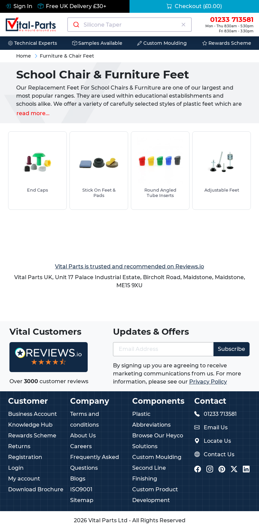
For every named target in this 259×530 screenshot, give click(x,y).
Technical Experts (32, 43)
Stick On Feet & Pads (99, 193)
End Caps (37, 190)
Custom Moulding (162, 43)
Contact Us (219, 454)
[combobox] (129, 25)
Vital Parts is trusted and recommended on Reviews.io (129, 266)
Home (23, 56)
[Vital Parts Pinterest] (222, 470)
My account (24, 478)
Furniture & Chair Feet (67, 56)
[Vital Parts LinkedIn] (246, 470)
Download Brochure (35, 489)
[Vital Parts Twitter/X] (234, 470)
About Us (83, 435)
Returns (19, 446)
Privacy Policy (208, 381)
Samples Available (97, 43)
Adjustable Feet (221, 190)
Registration (25, 457)
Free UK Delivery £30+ (72, 6)
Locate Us (217, 441)
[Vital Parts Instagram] (209, 470)
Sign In (18, 6)
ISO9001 (81, 489)
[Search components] (130, 24)
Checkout (194, 6)
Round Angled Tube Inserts (160, 193)
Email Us (216, 427)
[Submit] (76, 24)
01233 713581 (220, 414)
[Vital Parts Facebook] (197, 470)
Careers (81, 446)
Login (16, 468)
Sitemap (81, 500)
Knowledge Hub (30, 425)
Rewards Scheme (226, 43)
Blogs (77, 478)
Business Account (32, 414)
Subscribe (231, 349)
